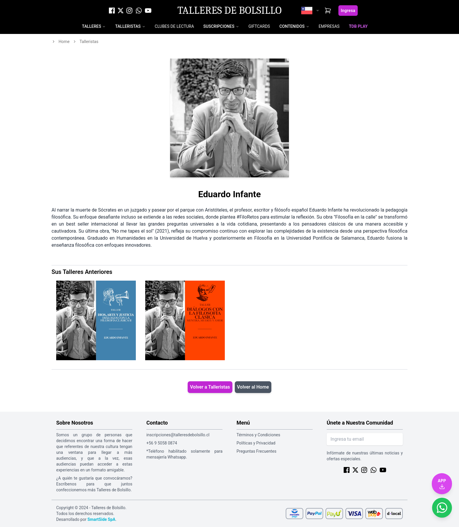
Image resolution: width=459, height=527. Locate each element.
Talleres (91, 26)
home (64, 41)
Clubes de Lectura (174, 26)
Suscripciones (218, 26)
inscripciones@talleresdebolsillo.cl (177, 434)
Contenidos (291, 26)
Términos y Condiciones (258, 434)
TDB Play (358, 26)
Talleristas (128, 26)
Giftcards (259, 26)
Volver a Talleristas (210, 387)
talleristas (89, 41)
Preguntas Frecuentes (256, 451)
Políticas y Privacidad (256, 443)
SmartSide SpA (102, 519)
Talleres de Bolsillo (229, 10)
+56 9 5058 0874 (161, 443)
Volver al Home (253, 387)
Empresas (329, 26)
